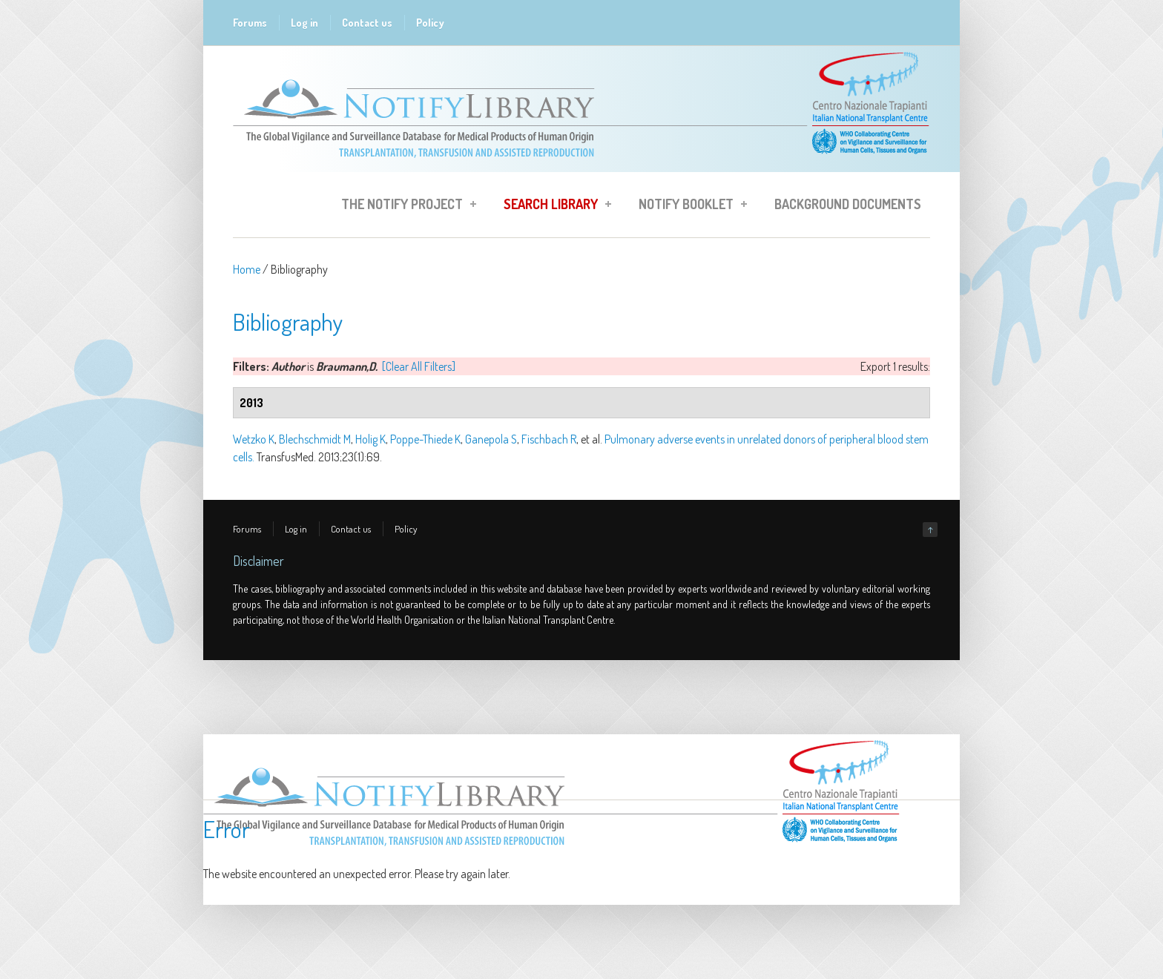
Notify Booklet (688, 206)
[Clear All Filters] (418, 366)
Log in (304, 22)
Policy (430, 22)
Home (246, 269)
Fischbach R (548, 439)
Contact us (367, 22)
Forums (250, 22)
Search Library (553, 206)
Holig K (370, 439)
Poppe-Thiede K (425, 439)
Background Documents (847, 204)
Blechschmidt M (315, 439)
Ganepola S (491, 439)
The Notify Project (404, 206)
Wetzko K (253, 439)
